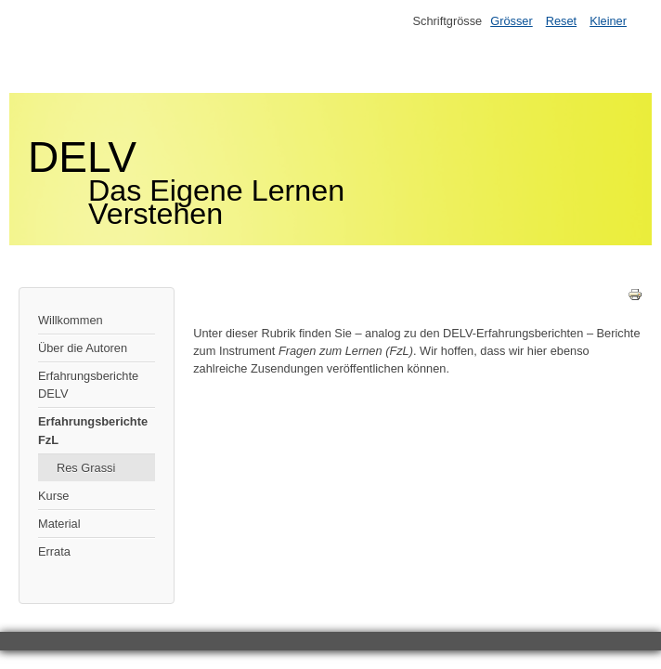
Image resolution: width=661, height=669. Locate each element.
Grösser (511, 21)
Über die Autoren (82, 348)
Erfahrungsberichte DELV (88, 384)
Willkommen (70, 320)
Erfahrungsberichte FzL (93, 430)
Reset (561, 21)
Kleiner (608, 21)
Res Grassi (86, 468)
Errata (54, 551)
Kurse (53, 496)
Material (59, 524)
